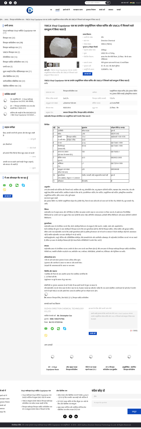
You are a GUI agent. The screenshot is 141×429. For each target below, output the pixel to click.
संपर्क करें (102, 10)
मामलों (119, 10)
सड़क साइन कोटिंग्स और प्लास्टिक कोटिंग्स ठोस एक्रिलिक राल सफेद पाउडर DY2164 (72, 408)
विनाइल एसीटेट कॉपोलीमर (80, 298)
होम (1, 19)
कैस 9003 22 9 (67, 298)
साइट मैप (3, 412)
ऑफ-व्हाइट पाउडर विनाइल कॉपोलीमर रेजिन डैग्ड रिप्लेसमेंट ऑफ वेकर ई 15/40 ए (71, 368)
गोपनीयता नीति (16, 425)
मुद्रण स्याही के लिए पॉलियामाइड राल (15, 71)
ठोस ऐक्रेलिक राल (9, 76)
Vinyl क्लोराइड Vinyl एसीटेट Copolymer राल (19, 31)
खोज (108, 3)
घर (51, 10)
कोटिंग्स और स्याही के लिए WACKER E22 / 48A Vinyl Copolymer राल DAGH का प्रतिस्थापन (23, 115)
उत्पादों (57, 10)
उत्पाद (6, 19)
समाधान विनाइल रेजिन (54, 298)
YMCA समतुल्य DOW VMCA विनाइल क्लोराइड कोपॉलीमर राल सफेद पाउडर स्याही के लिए (37, 402)
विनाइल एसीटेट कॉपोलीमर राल (13, 62)
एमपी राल (6, 67)
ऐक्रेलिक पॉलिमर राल (10, 86)
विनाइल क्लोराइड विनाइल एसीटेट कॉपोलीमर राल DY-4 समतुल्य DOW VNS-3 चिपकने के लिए (37, 408)
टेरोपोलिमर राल (8, 57)
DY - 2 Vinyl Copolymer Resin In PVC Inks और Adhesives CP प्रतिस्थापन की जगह (52, 368)
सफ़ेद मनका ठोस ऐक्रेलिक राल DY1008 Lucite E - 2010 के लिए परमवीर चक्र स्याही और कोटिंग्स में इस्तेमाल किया (73, 396)
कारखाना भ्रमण (78, 10)
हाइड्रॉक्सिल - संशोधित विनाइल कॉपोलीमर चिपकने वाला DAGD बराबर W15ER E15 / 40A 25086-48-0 (129, 368)
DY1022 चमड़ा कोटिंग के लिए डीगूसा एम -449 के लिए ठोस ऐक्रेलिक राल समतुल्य (73, 402)
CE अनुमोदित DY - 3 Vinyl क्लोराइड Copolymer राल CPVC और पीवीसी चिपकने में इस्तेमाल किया (21, 101)
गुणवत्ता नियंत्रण (91, 10)
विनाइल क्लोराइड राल (10, 47)
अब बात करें (124, 3)
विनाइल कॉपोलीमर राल (17, 19)
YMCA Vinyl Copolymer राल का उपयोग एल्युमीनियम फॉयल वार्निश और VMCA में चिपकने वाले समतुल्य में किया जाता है (60, 72)
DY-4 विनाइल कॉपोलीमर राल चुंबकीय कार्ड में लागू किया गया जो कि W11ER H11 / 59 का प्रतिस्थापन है (110, 368)
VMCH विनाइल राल (10, 52)
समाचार (110, 10)
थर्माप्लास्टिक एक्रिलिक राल (12, 81)
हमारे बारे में (66, 10)
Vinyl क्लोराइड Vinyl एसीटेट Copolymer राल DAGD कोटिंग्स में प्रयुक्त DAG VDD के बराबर (36, 396)
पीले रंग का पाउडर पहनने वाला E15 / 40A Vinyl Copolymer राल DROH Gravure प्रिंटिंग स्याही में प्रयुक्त (90, 368)
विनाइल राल (7, 38)
